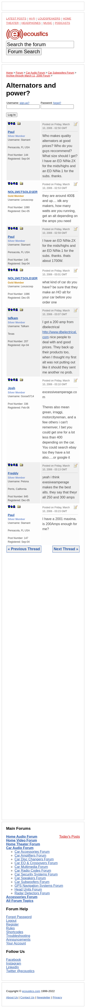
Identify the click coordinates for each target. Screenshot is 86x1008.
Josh (11, 388)
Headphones (31, 23)
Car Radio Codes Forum (33, 870)
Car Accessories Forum (32, 851)
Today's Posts (69, 836)
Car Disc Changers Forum (34, 859)
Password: (57, 105)
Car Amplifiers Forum (30, 855)
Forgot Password (19, 917)
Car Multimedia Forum (31, 867)
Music (47, 23)
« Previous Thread (24, 549)
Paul (11, 132)
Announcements (18, 939)
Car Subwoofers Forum (32, 882)
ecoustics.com (31, 991)
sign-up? (24, 102)
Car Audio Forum (20, 848)
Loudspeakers (49, 18)
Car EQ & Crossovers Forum (36, 863)
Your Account (16, 943)
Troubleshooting (18, 936)
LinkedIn (12, 967)
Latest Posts (16, 18)
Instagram (13, 963)
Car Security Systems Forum (36, 874)
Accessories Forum (22, 897)
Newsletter (43, 997)
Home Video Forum (21, 840)
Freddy (13, 473)
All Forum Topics (19, 901)
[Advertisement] (43, 689)
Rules (10, 928)
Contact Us (27, 997)
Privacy (57, 997)
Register (12, 924)
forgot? (57, 102)
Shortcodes (14, 932)
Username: (23, 105)
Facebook (13, 959)
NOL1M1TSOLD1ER (23, 192)
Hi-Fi (32, 18)
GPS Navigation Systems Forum (39, 885)
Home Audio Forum (21, 836)
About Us (12, 997)
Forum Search (24, 51)
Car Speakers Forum (30, 878)
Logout (11, 920)
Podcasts (62, 23)
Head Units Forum (28, 889)
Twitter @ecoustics (20, 971)
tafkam (13, 318)
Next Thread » (66, 549)
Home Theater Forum (23, 844)
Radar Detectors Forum (32, 893)
